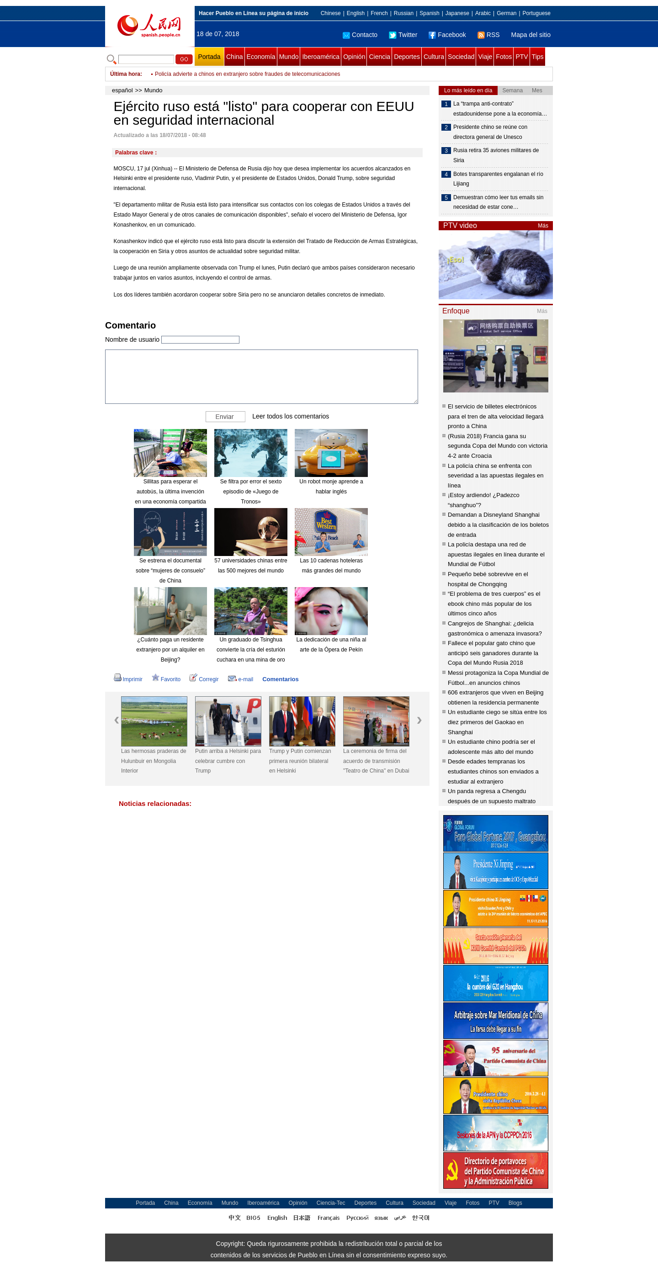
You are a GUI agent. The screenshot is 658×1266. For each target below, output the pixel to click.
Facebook (447, 34)
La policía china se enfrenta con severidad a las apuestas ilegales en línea (496, 475)
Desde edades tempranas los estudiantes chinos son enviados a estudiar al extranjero (493, 771)
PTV (521, 56)
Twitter (403, 34)
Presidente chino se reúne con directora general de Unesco (490, 132)
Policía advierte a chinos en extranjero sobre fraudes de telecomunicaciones (247, 74)
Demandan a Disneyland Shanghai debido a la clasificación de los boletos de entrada (498, 524)
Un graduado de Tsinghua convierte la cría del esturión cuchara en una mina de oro (251, 649)
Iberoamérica (321, 56)
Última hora (125, 74)
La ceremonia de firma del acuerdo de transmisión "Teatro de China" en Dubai (376, 761)
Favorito (166, 679)
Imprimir (128, 679)
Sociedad (461, 56)
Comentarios (280, 679)
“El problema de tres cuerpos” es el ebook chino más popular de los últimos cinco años (494, 603)
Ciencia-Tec (331, 1203)
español (122, 90)
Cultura (434, 56)
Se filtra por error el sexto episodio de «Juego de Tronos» (251, 491)
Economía (261, 56)
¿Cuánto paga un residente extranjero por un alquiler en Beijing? (170, 649)
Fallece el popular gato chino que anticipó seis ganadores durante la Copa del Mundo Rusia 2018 (493, 653)
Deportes (407, 56)
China (234, 56)
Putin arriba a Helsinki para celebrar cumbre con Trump (228, 761)
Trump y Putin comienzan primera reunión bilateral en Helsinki (300, 761)
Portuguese (537, 13)
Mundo (289, 56)
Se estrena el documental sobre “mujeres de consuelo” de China (170, 570)
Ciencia (379, 56)
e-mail (241, 679)
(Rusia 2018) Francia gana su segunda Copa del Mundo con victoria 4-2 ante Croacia (497, 446)
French (379, 13)
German (506, 13)
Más (543, 225)
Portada (209, 56)
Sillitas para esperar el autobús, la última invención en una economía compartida (170, 491)
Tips (538, 56)
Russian (404, 13)
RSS (489, 34)
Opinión (354, 56)
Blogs (515, 1203)
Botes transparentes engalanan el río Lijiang (498, 179)
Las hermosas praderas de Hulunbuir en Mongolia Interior (153, 761)
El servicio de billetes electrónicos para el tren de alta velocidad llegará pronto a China (496, 416)
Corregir (204, 679)
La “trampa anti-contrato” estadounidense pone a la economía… (500, 109)
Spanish (429, 13)
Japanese (457, 13)
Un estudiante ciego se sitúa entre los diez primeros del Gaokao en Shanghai (497, 722)
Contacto (360, 34)
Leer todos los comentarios (290, 416)
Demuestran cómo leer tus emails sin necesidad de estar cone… (498, 202)
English (356, 13)
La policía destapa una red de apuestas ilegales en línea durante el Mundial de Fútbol (496, 554)
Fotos (504, 56)
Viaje (485, 56)
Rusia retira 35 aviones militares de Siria (496, 155)
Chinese (331, 13)
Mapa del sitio (531, 34)
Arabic (483, 13)
